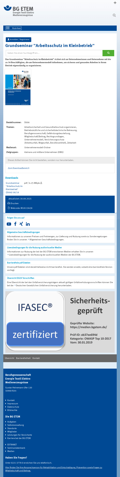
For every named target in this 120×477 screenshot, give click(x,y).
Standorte (12, 428)
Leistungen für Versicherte (19, 435)
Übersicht (9, 358)
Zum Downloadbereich (18, 168)
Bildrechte (12, 410)
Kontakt (36, 358)
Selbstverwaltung (15, 425)
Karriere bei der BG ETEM (19, 438)
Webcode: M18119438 (21, 208)
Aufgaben (11, 422)
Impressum (12, 404)
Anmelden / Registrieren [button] (19, 39)
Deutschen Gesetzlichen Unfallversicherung (36, 285)
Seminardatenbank (16, 448)
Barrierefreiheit (23, 358)
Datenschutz (13, 407)
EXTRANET (12, 445)
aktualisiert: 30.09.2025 (19, 199)
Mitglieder (12, 432)
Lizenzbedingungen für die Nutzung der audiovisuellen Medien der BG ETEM (44, 255)
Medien (10, 451)
